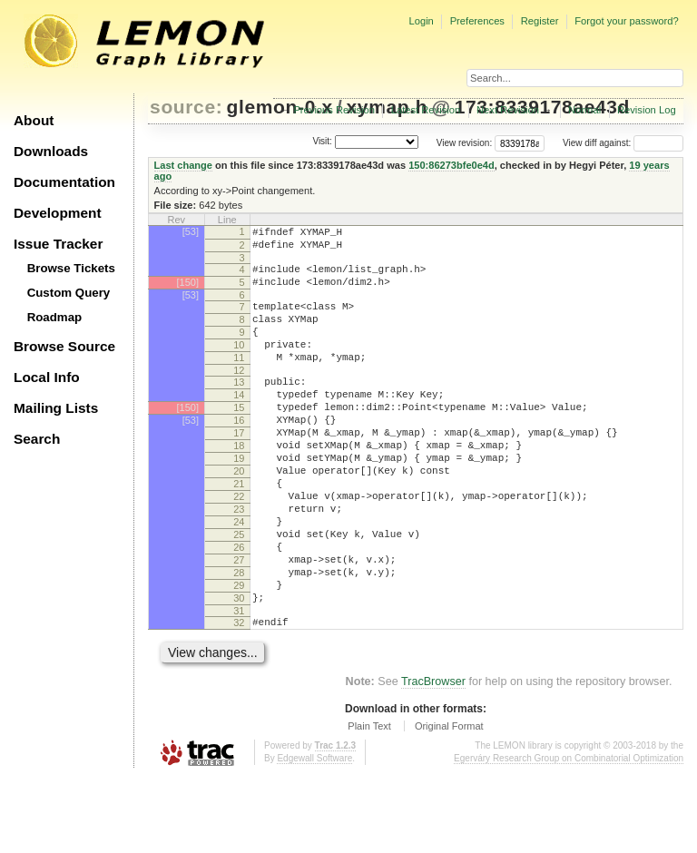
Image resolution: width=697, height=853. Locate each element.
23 (238, 560)
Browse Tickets (71, 268)
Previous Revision (334, 109)
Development (58, 213)
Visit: (322, 142)
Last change (183, 165)
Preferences (477, 20)
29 (238, 653)
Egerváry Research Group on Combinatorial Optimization (568, 834)
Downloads (51, 151)
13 (238, 406)
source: (186, 106)
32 (238, 696)
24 (238, 576)
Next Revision (507, 109)
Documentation (64, 182)
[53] (190, 231)
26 (238, 607)
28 (238, 637)
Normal (584, 109)
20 (238, 514)
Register (540, 20)
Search (37, 438)
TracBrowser (433, 757)
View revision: (465, 143)
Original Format (449, 802)
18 (238, 483)
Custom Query (69, 292)
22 (238, 545)
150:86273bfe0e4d (451, 165)
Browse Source (64, 346)
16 (238, 452)
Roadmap (55, 317)
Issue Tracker (58, 243)
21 (238, 530)
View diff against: (623, 143)
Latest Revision (426, 109)
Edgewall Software (314, 834)
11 (238, 379)
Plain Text (369, 802)
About (34, 120)
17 (238, 468)
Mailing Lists (56, 408)
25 (238, 591)
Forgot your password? (626, 20)
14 (238, 422)
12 (238, 394)
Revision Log (646, 109)
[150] (188, 290)
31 (238, 684)
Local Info (47, 377)
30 (238, 668)
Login (420, 20)
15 (238, 437)
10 (238, 363)
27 (238, 622)
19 (238, 499)
